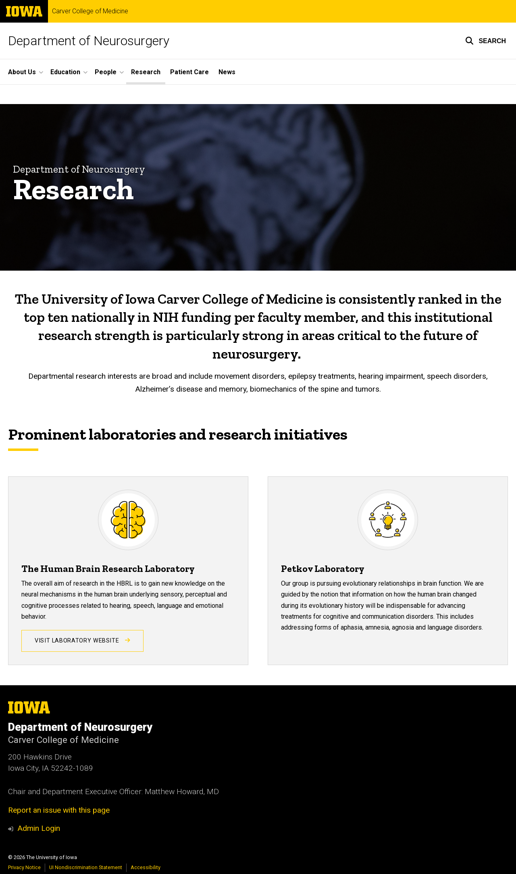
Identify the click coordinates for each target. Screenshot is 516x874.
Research (145, 72)
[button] (485, 41)
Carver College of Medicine (90, 11)
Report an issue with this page (59, 810)
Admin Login (38, 828)
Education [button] (65, 72)
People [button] (106, 72)
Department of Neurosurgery (88, 40)
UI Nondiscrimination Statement (85, 867)
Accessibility (145, 867)
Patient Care (189, 72)
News (226, 72)
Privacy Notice (24, 867)
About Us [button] (22, 72)
